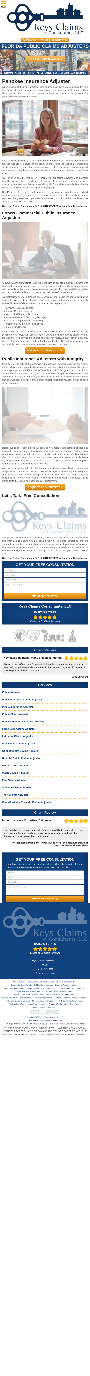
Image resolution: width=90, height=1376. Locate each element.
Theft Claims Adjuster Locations (70, 1001)
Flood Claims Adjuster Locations (44, 1001)
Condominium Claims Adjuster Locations (17, 998)
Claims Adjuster (32, 982)
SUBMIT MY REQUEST (45, 596)
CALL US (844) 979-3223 (35, 40)
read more (35, 670)
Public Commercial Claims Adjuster (23, 721)
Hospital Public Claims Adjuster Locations (28, 995)
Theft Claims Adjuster (15, 794)
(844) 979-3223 (50, 206)
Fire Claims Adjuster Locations (74, 998)
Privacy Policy (74, 1004)
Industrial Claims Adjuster (17, 736)
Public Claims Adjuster (15, 714)
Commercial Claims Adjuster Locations (69, 988)
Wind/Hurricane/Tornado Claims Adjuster (26, 802)
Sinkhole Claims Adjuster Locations (47, 998)
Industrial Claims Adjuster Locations (59, 991)
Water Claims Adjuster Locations (18, 1001)
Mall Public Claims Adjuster (18, 743)
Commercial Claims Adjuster (21, 985)
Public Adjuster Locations (43, 985)
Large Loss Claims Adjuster (18, 729)
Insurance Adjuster (47, 982)
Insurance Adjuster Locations (66, 985)
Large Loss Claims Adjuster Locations (30, 991)
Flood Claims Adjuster (15, 765)
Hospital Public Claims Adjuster (21, 758)
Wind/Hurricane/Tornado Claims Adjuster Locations (28, 1004)
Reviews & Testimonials (58, 1004)
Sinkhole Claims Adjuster (17, 787)
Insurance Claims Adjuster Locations (39, 988)
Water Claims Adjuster (15, 773)
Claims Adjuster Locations (14, 988)
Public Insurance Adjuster (17, 707)
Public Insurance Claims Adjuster (22, 699)
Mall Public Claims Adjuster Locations (60, 995)
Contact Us (59, 40)
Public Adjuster (11, 692)
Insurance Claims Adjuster (65, 982)
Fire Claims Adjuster (14, 780)
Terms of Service (39, 1007)
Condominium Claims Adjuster (20, 751)
